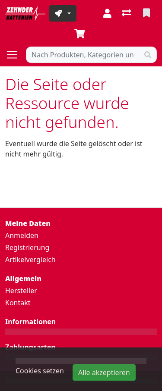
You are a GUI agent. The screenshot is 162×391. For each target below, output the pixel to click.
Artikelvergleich (30, 259)
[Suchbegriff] (83, 55)
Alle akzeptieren (104, 372)
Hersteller (21, 290)
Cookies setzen (40, 370)
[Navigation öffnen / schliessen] (15, 55)
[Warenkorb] (81, 34)
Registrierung (27, 247)
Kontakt (18, 302)
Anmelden (21, 235)
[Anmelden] (107, 13)
